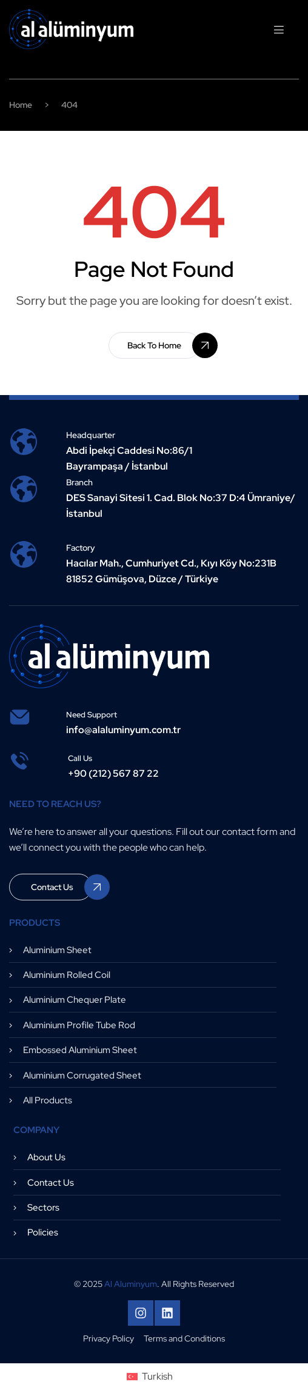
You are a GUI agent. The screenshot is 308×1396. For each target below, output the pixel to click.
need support (91, 715)
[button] (154, 345)
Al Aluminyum (130, 1283)
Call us (80, 758)
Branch (79, 482)
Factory (80, 547)
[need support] (19, 717)
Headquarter (90, 435)
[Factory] (23, 554)
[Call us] (19, 760)
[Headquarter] (23, 441)
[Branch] (23, 489)
